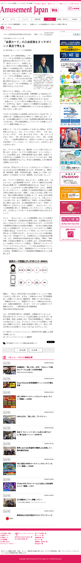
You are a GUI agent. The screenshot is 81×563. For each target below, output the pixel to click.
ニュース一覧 (39, 535)
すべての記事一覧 (40, 533)
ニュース (25, 19)
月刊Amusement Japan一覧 (23, 537)
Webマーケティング (16, 343)
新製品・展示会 (62, 19)
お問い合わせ (74, 4)
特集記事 (37, 19)
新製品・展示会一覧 (41, 541)
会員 (28, 343)
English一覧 (39, 543)
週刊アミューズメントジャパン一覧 (24, 534)
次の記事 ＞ (35, 350)
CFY (7, 343)
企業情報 (4, 539)
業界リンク (63, 4)
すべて (13, 19)
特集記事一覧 (39, 537)
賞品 (24, 343)
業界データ (51, 4)
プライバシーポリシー (8, 543)
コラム (50, 19)
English (74, 19)
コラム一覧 (38, 539)
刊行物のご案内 (40, 4)
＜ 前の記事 (21, 350)
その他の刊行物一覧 (21, 539)
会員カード (33, 343)
